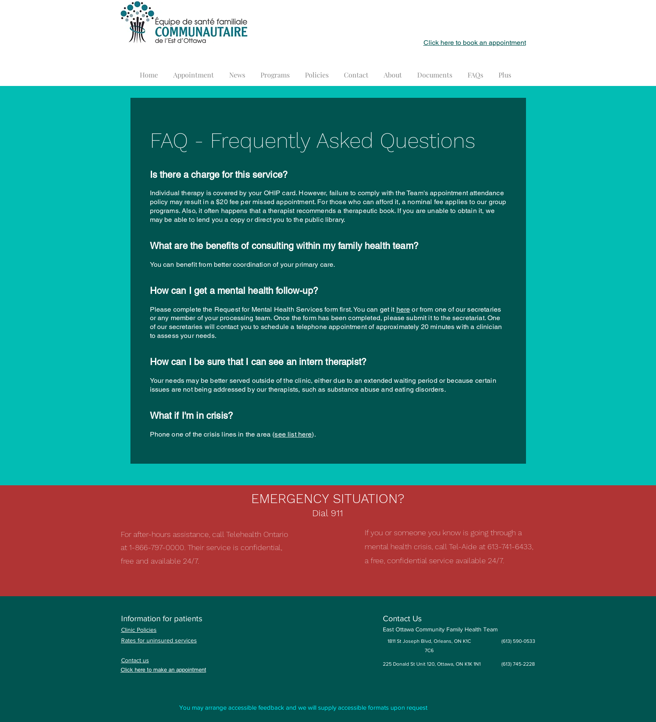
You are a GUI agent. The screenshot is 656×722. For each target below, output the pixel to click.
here (403, 309)
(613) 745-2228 (518, 664)
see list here (293, 434)
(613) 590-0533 (518, 641)
